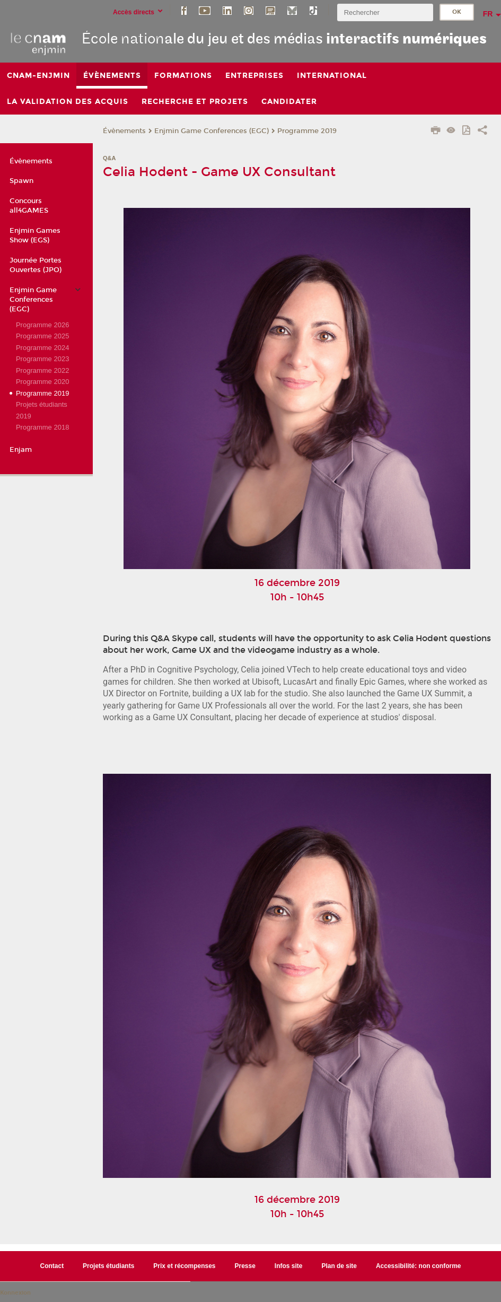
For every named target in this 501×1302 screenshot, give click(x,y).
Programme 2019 (307, 131)
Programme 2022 (42, 370)
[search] (385, 12)
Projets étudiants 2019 (41, 410)
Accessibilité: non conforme (418, 1266)
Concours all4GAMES (29, 206)
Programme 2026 (42, 325)
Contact (52, 1266)
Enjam (21, 449)
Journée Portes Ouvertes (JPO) (35, 265)
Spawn (21, 181)
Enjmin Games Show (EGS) (35, 235)
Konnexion (15, 1292)
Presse (245, 1266)
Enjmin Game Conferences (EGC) (211, 131)
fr (488, 14)
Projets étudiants (108, 1266)
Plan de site (339, 1266)
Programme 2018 (42, 427)
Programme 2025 (42, 336)
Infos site (289, 1266)
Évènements (124, 131)
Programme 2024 (42, 348)
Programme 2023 (42, 359)
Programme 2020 (42, 382)
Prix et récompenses (184, 1266)
